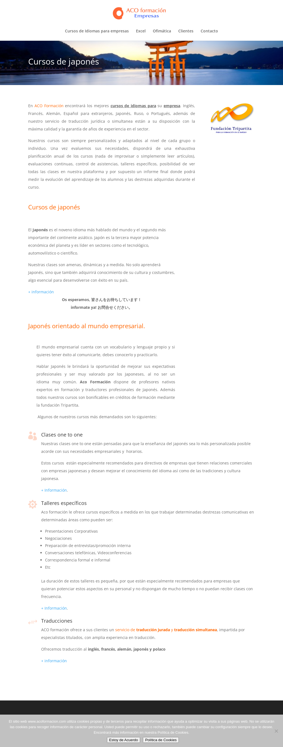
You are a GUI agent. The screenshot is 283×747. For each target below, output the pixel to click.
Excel (141, 31)
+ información (41, 291)
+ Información (54, 490)
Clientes (185, 31)
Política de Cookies (161, 740)
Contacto (209, 31)
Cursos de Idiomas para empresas (97, 31)
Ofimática (162, 31)
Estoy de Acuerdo (123, 740)
